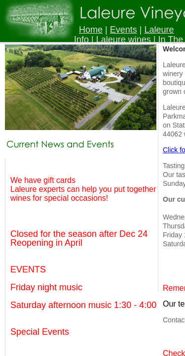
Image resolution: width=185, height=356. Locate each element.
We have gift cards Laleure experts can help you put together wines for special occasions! (83, 189)
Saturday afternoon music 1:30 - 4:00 (83, 305)
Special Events (39, 332)
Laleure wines (123, 39)
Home (91, 30)
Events (123, 30)
